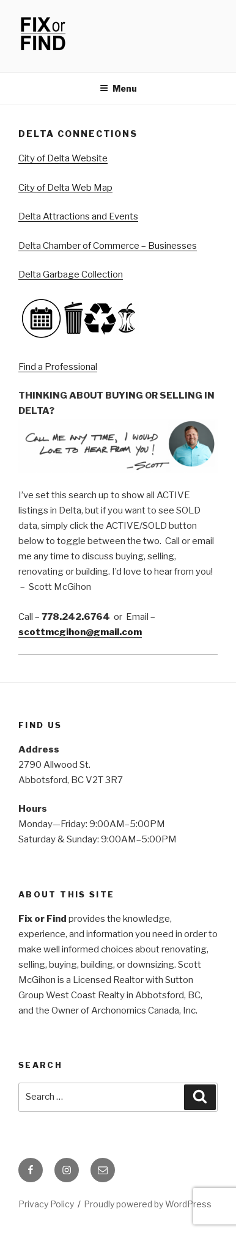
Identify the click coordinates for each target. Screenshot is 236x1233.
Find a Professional (57, 366)
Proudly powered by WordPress (148, 1204)
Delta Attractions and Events (78, 216)
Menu (118, 88)
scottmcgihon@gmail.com (80, 632)
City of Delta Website (63, 158)
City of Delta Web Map (65, 187)
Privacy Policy (46, 1204)
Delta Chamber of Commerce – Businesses (107, 245)
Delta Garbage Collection (70, 274)
